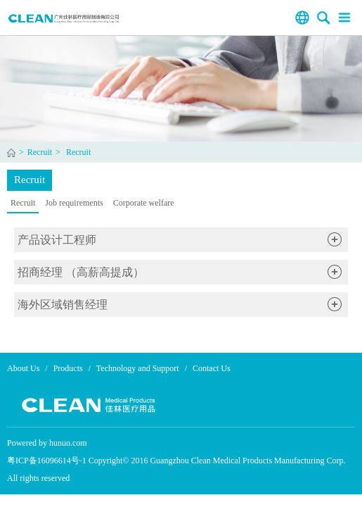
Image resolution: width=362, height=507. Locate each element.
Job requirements (74, 203)
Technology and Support (137, 368)
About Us (23, 368)
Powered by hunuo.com (47, 443)
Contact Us (212, 368)
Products (68, 368)
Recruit (39, 152)
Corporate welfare (143, 203)
